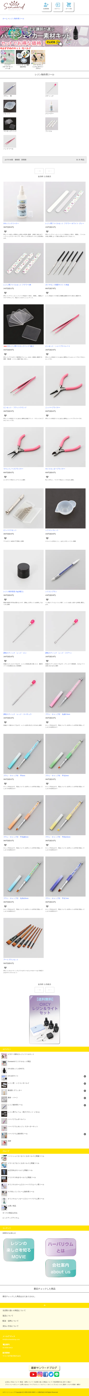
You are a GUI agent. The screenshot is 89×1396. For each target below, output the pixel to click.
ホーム (5, 19)
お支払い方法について (12, 1382)
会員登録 (46, 8)
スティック (51, 89)
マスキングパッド (10, 124)
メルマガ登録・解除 (73, 1384)
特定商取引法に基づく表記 (61, 1382)
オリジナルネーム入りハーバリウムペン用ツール (22, 1185)
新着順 (23, 160)
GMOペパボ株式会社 (38, 1392)
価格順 (17, 160)
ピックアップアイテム (11, 1218)
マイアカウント (35, 1384)
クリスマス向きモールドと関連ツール (18, 1178)
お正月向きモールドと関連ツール (17, 1171)
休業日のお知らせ (9, 1233)
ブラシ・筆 (9, 89)
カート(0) (69, 8)
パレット (9, 107)
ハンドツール (9, 142)
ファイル (51, 124)
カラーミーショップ (9, 1392)
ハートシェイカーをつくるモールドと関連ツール (22, 1157)
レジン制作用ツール (16, 19)
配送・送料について (26, 1382)
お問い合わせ (24, 1384)
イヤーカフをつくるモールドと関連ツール (20, 1164)
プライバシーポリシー (12, 1384)
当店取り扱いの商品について (43, 1382)
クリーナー (51, 107)
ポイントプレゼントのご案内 (57, 1384)
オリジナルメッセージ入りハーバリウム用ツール (22, 1199)
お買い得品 (8, 1206)
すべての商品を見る (10, 1213)
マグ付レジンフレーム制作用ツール (17, 1192)
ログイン (57, 8)
